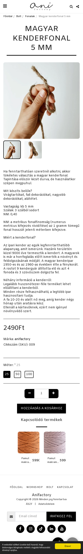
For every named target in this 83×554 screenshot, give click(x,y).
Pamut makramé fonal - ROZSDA (26, 460)
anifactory (22, 339)
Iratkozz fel (61, 516)
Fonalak (30, 16)
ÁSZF (29, 504)
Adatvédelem (46, 504)
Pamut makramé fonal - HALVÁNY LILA (53, 460)
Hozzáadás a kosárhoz (41, 408)
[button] (5, 6)
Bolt (18, 16)
